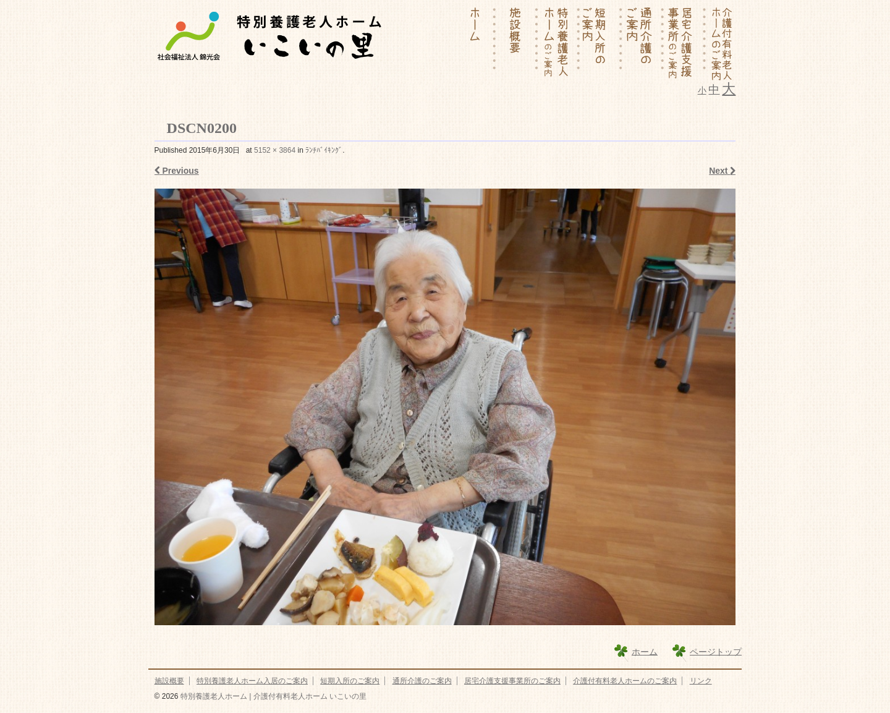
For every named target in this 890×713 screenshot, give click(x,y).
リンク (701, 681)
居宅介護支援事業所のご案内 (512, 681)
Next (722, 171)
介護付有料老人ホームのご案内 (625, 681)
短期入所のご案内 (349, 681)
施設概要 (169, 681)
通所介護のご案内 (422, 681)
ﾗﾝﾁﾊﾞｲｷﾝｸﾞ (323, 150)
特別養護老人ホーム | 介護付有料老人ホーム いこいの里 (272, 696)
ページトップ (716, 651)
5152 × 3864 (274, 150)
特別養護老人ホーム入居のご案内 (252, 681)
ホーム (645, 651)
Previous (177, 171)
